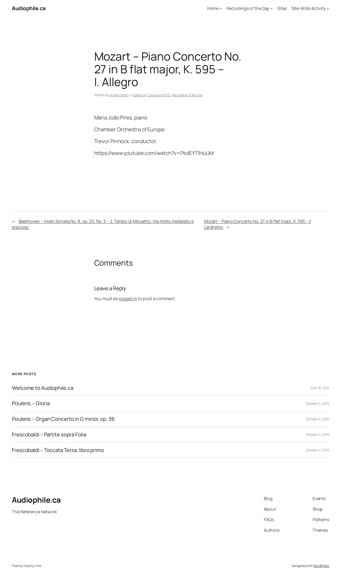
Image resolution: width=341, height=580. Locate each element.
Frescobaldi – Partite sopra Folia (49, 435)
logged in (128, 298)
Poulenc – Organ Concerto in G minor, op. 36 (63, 419)
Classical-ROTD (158, 95)
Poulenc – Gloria (30, 403)
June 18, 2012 (319, 388)
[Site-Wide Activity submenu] (328, 8)
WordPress (321, 565)
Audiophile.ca (29, 8)
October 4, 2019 (317, 419)
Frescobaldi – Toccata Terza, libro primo (58, 450)
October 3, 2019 (317, 434)
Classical (139, 95)
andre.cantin (119, 95)
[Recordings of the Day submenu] (271, 8)
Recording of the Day (187, 95)
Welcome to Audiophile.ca (42, 388)
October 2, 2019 (317, 450)
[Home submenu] (221, 8)
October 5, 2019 (317, 403)
